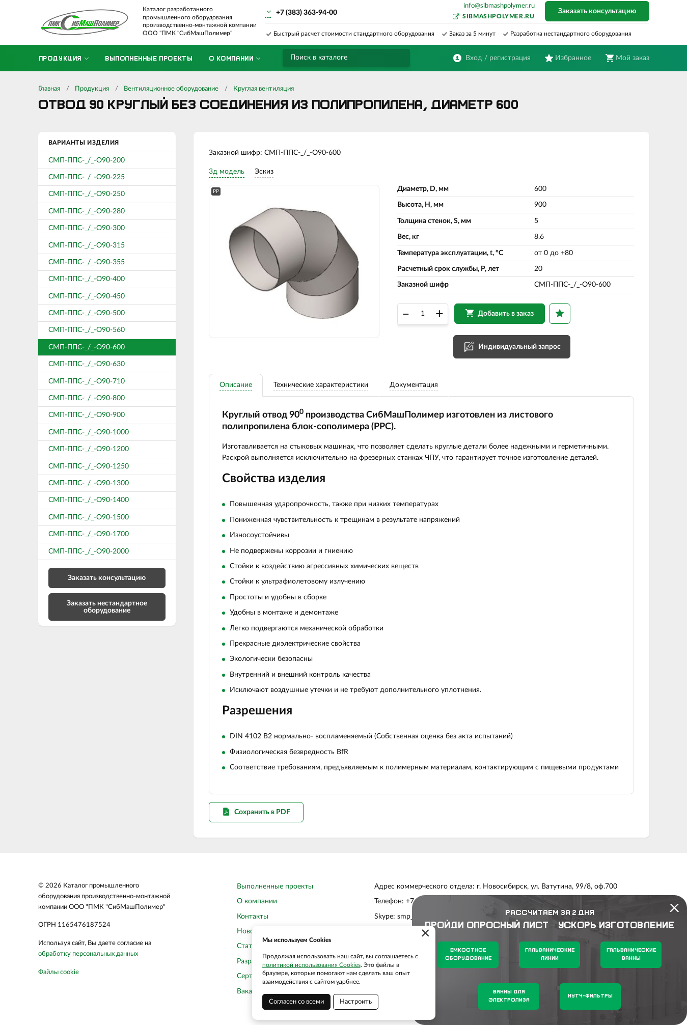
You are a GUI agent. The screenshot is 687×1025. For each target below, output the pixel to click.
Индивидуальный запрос (519, 346)
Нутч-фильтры (590, 996)
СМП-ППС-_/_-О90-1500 (88, 517)
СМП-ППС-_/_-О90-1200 (88, 449)
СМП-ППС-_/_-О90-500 (86, 313)
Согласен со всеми (296, 1002)
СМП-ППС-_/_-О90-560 (86, 330)
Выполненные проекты (275, 886)
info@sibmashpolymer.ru (499, 6)
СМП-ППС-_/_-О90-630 (86, 364)
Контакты (252, 916)
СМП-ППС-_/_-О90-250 (86, 194)
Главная (49, 89)
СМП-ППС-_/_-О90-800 (86, 398)
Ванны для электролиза (509, 996)
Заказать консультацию (597, 11)
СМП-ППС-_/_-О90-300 (86, 228)
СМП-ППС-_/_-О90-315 (86, 245)
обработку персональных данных (88, 954)
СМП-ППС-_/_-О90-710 (86, 381)
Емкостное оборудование (468, 954)
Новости (251, 931)
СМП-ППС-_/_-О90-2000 (88, 551)
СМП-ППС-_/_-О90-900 (86, 415)
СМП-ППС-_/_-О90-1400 (88, 500)
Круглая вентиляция (263, 89)
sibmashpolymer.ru (498, 16)
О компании (257, 901)
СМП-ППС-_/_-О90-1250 (88, 466)
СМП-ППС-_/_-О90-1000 (88, 432)
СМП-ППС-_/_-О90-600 (86, 347)
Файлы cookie (58, 972)
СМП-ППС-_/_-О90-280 (86, 211)
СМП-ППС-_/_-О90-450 (86, 296)
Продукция (92, 89)
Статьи (248, 946)
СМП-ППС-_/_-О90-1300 (88, 483)
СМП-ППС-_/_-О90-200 (86, 160)
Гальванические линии (549, 954)
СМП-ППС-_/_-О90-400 (86, 279)
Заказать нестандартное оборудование (107, 607)
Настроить (356, 1002)
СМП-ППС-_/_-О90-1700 (88, 534)
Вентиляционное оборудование (171, 89)
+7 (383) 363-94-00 (306, 12)
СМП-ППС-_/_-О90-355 (86, 262)
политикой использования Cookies (311, 965)
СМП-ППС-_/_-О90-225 (86, 177)
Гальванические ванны (631, 954)
